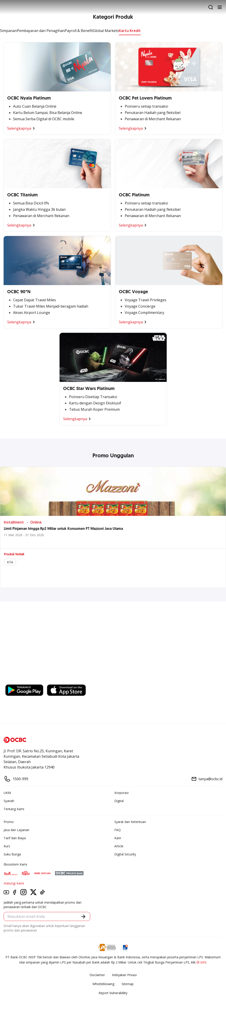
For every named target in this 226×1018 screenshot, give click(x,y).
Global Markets (106, 30)
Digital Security (125, 854)
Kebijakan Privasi (124, 975)
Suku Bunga (12, 854)
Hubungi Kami (14, 883)
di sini (201, 962)
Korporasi (121, 793)
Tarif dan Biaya (15, 838)
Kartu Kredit (130, 30)
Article (118, 846)
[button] (83, 917)
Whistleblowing (103, 984)
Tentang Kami (14, 809)
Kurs (7, 846)
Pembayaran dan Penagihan (41, 30)
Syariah (9, 801)
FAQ (117, 830)
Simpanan (8, 30)
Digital (119, 801)
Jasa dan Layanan (16, 830)
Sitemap (128, 984)
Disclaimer (97, 975)
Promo (9, 822)
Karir (117, 838)
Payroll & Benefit (79, 30)
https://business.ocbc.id (26, 680)
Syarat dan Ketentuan (130, 822)
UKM (7, 793)
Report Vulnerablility (113, 993)
